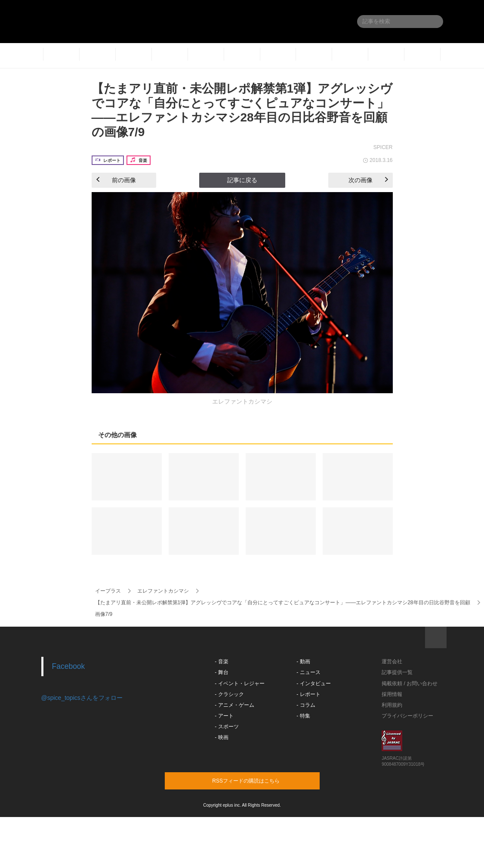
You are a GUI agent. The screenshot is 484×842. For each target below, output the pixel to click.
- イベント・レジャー (239, 683)
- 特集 (303, 716)
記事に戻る (242, 180)
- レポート (308, 694)
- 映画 (221, 737)
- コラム (305, 705)
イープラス (108, 591)
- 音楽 (221, 662)
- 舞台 (221, 672)
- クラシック (229, 694)
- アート (224, 716)
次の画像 (368, 180)
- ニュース (308, 672)
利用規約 (392, 705)
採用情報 (392, 694)
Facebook (68, 666)
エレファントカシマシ (163, 591)
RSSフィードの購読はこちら (258, 780)
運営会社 (392, 662)
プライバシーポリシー (407, 716)
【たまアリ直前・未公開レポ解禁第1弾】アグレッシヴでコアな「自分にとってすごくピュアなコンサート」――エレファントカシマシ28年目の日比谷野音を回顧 (282, 603)
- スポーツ (226, 727)
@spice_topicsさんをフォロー (82, 697)
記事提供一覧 (397, 672)
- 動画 (303, 662)
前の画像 (116, 180)
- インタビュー (313, 683)
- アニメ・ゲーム (234, 705)
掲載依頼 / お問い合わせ (410, 683)
